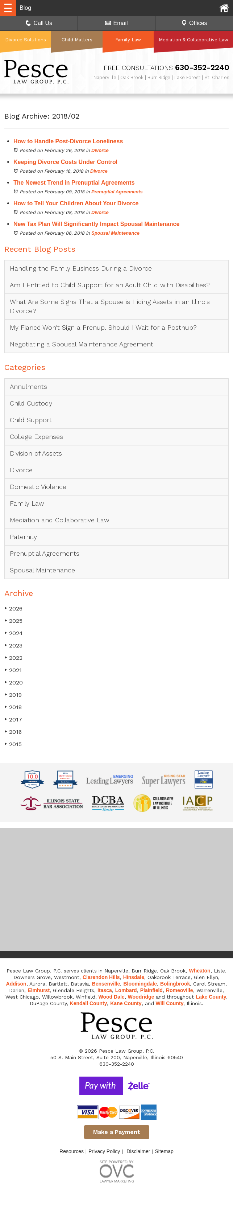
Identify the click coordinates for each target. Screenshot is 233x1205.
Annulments (28, 386)
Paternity (23, 536)
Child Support (31, 420)
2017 (13, 719)
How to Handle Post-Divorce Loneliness (68, 141)
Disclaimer (138, 1151)
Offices (194, 23)
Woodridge (141, 997)
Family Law (128, 39)
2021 (13, 670)
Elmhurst (39, 990)
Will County (170, 1003)
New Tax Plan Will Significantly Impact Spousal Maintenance (96, 224)
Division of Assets (36, 453)
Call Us (38, 23)
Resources (71, 1151)
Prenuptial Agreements (117, 191)
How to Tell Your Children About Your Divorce (76, 203)
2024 (13, 633)
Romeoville (179, 990)
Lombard (126, 990)
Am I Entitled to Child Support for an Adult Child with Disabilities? (110, 285)
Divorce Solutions (25, 39)
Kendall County (88, 1003)
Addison (16, 984)
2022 (13, 658)
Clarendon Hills (101, 977)
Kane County (125, 1003)
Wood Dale (112, 997)
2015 (13, 744)
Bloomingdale (140, 984)
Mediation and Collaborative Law (59, 520)
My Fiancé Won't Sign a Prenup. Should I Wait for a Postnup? (103, 327)
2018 (13, 707)
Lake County (211, 997)
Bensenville (106, 984)
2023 (13, 645)
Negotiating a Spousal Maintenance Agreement (81, 344)
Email (116, 23)
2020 (13, 682)
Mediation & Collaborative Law (193, 39)
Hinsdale (133, 977)
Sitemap (164, 1151)
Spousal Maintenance (115, 233)
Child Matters (77, 39)
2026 (13, 608)
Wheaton (199, 971)
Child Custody (31, 403)
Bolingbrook (175, 984)
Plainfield (151, 990)
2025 (13, 621)
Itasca (104, 990)
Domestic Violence (38, 486)
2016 (13, 732)
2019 (13, 695)
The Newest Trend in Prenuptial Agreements (74, 183)
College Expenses (36, 436)
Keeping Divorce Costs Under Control (65, 162)
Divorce (100, 150)
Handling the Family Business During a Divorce (81, 268)
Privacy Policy (104, 1151)
